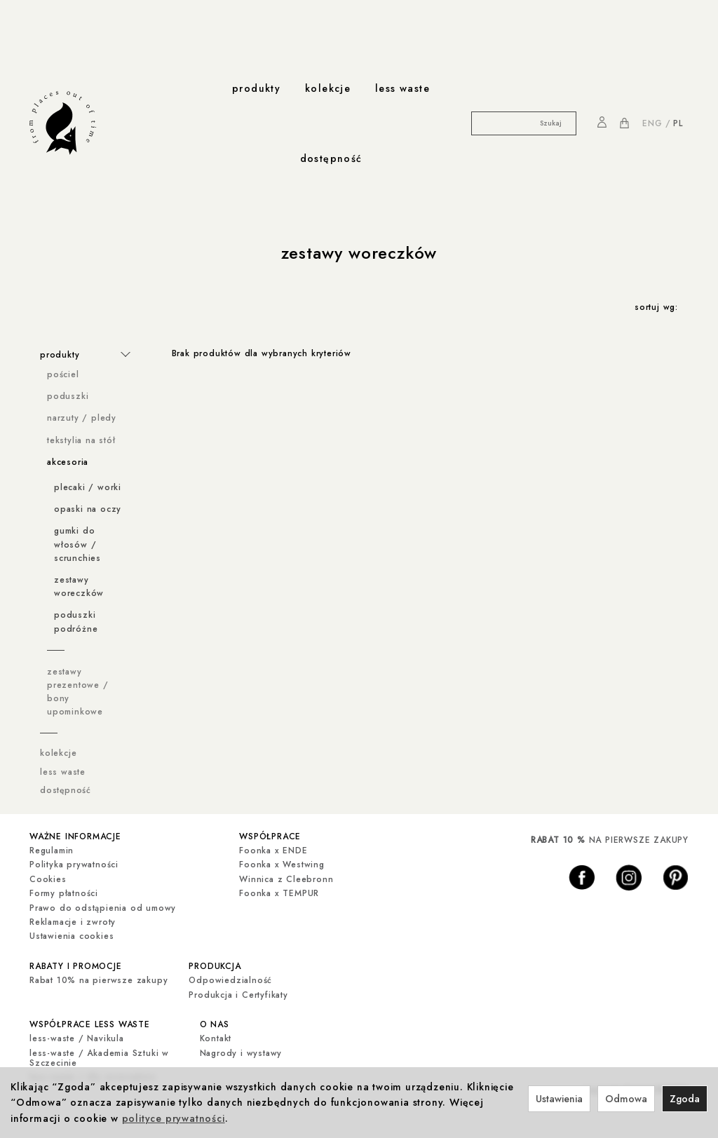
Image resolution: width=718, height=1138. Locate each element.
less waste (402, 88)
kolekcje (328, 88)
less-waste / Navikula (76, 1038)
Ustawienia (559, 1099)
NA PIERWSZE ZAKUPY (610, 840)
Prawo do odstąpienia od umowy (102, 908)
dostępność (331, 158)
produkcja (215, 966)
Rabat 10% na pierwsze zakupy (98, 980)
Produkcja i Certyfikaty (238, 995)
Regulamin (51, 850)
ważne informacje (75, 836)
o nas (214, 1024)
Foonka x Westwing (282, 864)
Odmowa (626, 1099)
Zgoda (685, 1099)
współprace (270, 836)
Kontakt (216, 1038)
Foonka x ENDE (273, 850)
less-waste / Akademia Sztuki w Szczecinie (99, 1058)
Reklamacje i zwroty (72, 922)
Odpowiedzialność (230, 980)
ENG (652, 123)
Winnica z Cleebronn (286, 879)
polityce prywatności (173, 1118)
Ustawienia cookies (71, 936)
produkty (256, 88)
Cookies (48, 879)
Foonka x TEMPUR (279, 893)
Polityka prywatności (73, 864)
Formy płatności (63, 893)
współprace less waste (89, 1024)
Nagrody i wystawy (241, 1053)
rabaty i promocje (75, 966)
